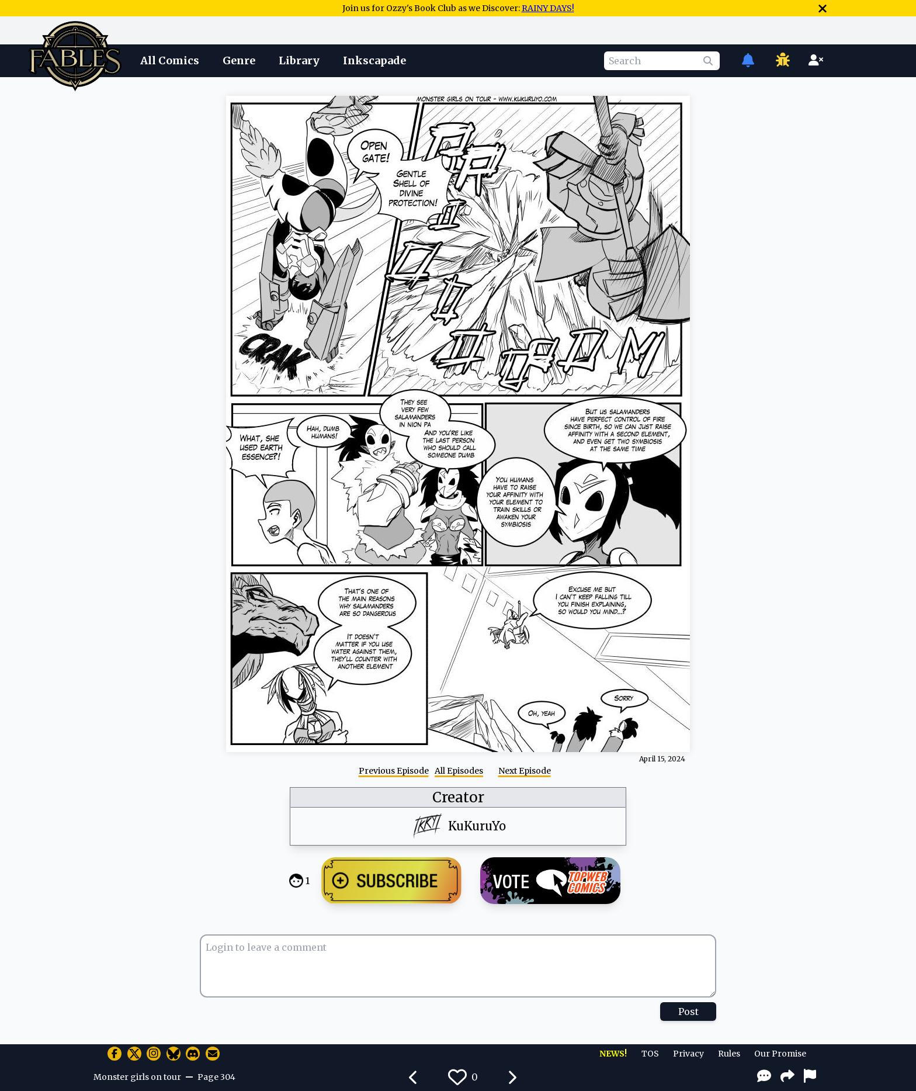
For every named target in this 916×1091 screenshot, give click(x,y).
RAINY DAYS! (548, 8)
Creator (458, 797)
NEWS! (613, 1053)
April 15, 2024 (662, 758)
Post (688, 1011)
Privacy (688, 1053)
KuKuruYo (477, 826)
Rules (729, 1053)
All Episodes (459, 771)
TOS (650, 1053)
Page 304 (216, 1077)
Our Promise (780, 1053)
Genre (239, 60)
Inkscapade (374, 60)
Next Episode (524, 771)
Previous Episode (394, 771)
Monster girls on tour (137, 1077)
